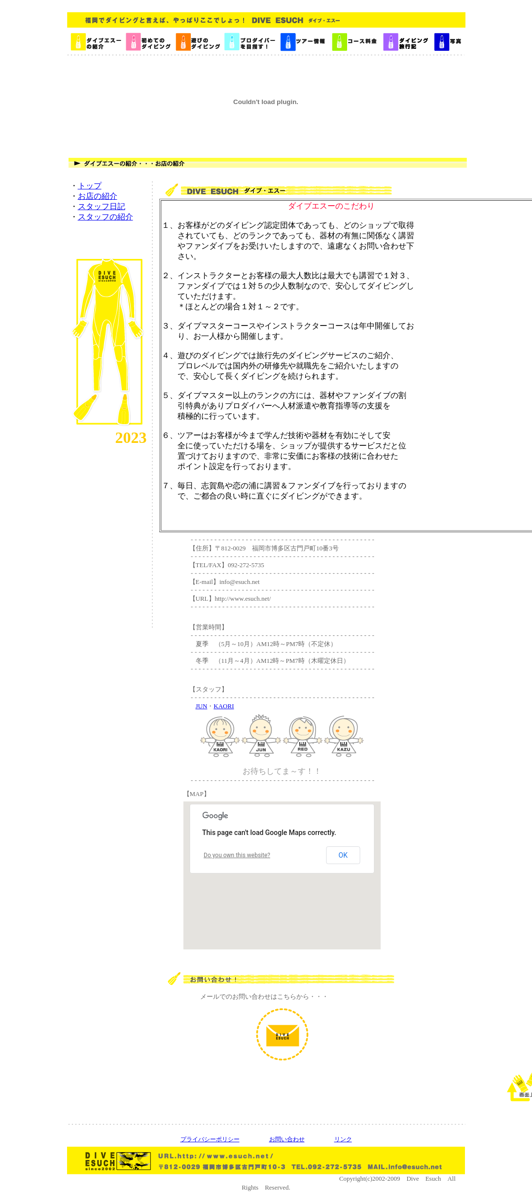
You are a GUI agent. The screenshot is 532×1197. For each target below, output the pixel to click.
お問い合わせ (287, 1139)
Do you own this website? (237, 855)
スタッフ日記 (101, 206)
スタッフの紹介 (105, 217)
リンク (343, 1139)
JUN (202, 706)
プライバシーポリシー (210, 1139)
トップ (90, 185)
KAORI (223, 706)
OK (343, 855)
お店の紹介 (97, 196)
